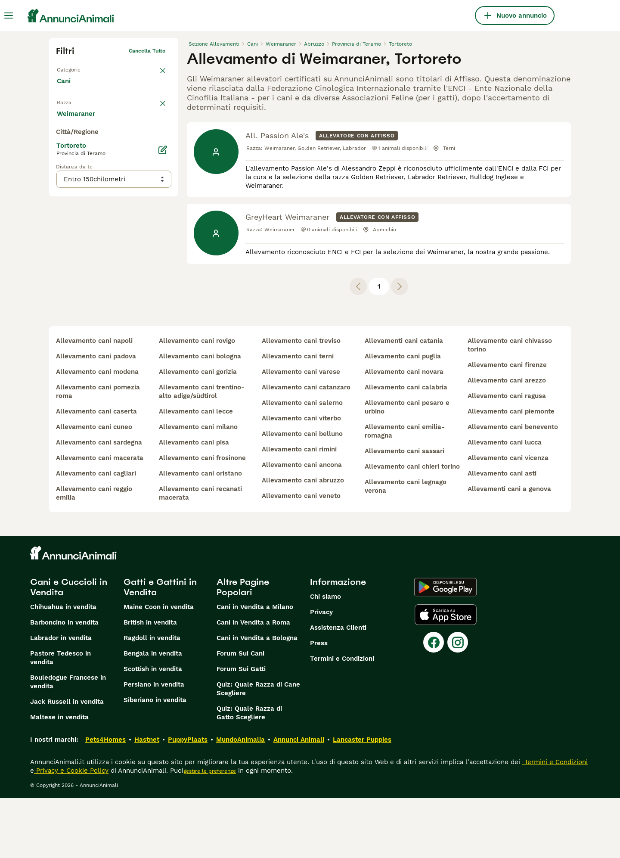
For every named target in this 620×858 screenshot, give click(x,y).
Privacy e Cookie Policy (71, 830)
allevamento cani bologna (200, 416)
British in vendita (150, 682)
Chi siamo (325, 656)
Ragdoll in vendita (152, 698)
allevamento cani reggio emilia (94, 553)
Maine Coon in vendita (159, 667)
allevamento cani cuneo (94, 487)
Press (319, 703)
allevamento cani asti (502, 533)
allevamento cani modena (97, 431)
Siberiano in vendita (155, 760)
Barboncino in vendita (64, 682)
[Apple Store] (445, 674)
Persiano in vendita (154, 744)
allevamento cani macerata (99, 518)
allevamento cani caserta (96, 471)
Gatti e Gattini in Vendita (160, 647)
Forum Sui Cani (240, 713)
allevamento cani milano (198, 487)
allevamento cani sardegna (99, 502)
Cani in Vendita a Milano (255, 667)
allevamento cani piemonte (511, 471)
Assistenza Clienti (338, 687)
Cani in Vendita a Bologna (257, 698)
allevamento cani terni (298, 416)
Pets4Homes (105, 799)
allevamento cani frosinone (202, 518)
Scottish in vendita (153, 729)
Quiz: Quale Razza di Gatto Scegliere (249, 773)
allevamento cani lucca (505, 502)
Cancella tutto (147, 51)
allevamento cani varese (301, 431)
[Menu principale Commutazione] (8, 15)
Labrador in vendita (61, 698)
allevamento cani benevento (513, 487)
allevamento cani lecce (196, 471)
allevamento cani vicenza (508, 518)
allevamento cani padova (96, 416)
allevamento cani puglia (403, 416)
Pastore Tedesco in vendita (60, 717)
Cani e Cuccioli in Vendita (68, 647)
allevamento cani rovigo (197, 400)
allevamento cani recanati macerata (200, 553)
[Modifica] (162, 322)
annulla (155, 106)
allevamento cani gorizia (198, 431)
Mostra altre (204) (92, 285)
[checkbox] (61, 148)
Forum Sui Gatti (241, 729)
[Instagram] (457, 702)
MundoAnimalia (240, 799)
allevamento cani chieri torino (412, 526)
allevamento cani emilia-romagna (405, 491)
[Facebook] (433, 702)
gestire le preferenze (209, 831)
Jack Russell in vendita (67, 761)
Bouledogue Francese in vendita (68, 742)
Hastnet (146, 799)
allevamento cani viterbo (301, 478)
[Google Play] (445, 647)
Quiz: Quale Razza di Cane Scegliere (258, 748)
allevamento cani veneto (301, 556)
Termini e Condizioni (342, 718)
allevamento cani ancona (302, 524)
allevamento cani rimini (299, 509)
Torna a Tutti (73, 68)
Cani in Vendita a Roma (253, 682)
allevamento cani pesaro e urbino (407, 467)
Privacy (321, 672)
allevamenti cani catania (404, 400)
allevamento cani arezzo (507, 440)
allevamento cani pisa (194, 502)
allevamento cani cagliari (96, 533)
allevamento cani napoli (94, 400)
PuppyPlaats (188, 799)
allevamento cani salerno (302, 462)
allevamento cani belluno (302, 493)
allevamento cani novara (404, 431)
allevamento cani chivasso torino (510, 405)
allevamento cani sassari (404, 511)
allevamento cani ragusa (507, 456)
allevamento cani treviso (301, 400)
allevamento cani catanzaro (306, 447)
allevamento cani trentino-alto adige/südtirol (202, 451)
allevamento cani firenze (507, 425)
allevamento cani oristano (200, 533)
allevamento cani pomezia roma (98, 451)
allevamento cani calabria (406, 447)
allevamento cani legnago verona (405, 546)
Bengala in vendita (153, 713)
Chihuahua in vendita (63, 667)
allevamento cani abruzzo (303, 540)
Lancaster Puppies (362, 799)
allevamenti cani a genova (509, 549)
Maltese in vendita (59, 777)
